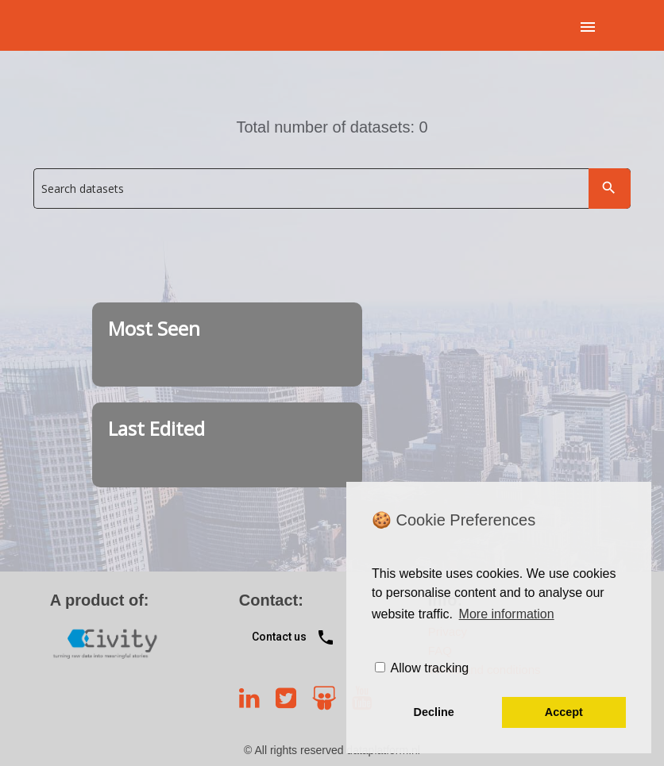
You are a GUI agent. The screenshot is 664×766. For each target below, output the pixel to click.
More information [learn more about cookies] (506, 614)
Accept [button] (564, 712)
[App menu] (588, 26)
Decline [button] (434, 712)
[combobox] (331, 191)
